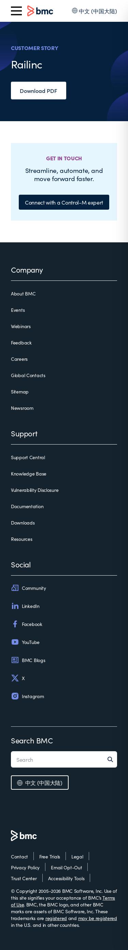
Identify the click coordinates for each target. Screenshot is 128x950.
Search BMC (32, 740)
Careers (19, 358)
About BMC (23, 293)
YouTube (25, 642)
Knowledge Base (28, 473)
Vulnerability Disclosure (34, 489)
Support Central (28, 457)
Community (28, 588)
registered (56, 918)
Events (18, 309)
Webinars (21, 326)
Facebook (26, 624)
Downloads (22, 522)
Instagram (27, 696)
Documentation (27, 506)
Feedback (21, 342)
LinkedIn (25, 606)
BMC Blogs (28, 660)
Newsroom (22, 407)
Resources (21, 538)
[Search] (112, 759)
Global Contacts (28, 375)
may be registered (97, 918)
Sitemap (20, 391)
